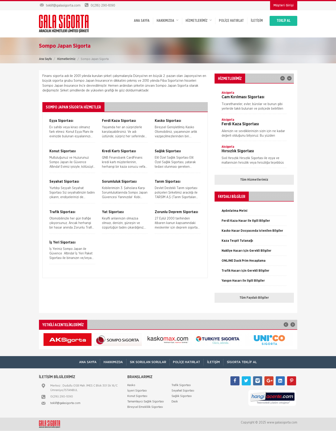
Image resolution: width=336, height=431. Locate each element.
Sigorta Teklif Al (242, 362)
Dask (175, 401)
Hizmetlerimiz (66, 59)
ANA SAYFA (142, 21)
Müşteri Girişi (283, 5)
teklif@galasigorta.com (65, 403)
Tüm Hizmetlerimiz (254, 179)
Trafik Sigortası (181, 385)
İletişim (257, 21)
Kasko (131, 385)
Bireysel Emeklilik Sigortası (145, 407)
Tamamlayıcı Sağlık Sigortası (145, 401)
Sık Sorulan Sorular (148, 362)
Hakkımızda (168, 20)
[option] (254, 102)
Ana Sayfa (45, 59)
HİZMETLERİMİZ (199, 20)
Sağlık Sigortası (182, 396)
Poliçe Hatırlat (231, 21)
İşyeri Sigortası (137, 390)
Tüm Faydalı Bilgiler (254, 297)
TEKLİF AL (283, 21)
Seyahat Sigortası (183, 390)
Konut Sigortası (137, 396)
